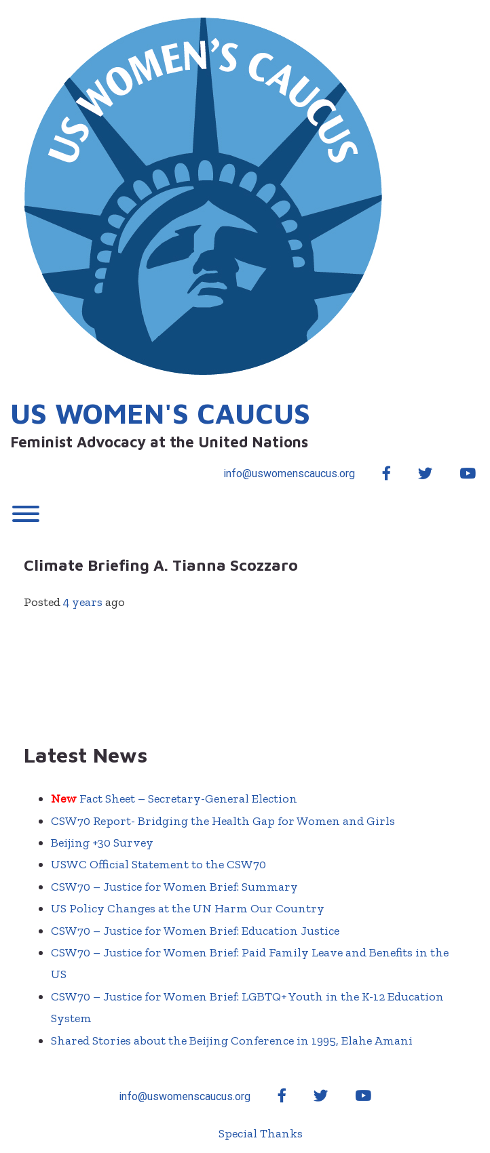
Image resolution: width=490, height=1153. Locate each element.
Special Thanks (261, 1133)
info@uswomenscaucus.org (289, 473)
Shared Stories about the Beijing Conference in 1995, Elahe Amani (232, 1040)
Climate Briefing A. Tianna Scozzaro (163, 565)
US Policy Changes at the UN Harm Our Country (187, 908)
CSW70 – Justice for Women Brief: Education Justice (195, 930)
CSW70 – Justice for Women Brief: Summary (174, 886)
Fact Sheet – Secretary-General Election (174, 798)
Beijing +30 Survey (102, 842)
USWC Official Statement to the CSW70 (158, 864)
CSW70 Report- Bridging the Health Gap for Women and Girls (223, 820)
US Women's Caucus (160, 413)
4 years (82, 601)
